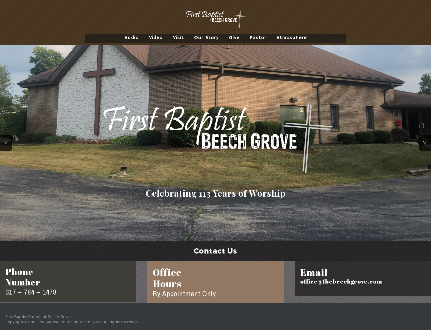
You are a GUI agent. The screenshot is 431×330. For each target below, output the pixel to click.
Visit (178, 38)
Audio (132, 38)
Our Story (206, 38)
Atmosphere (292, 38)
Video (156, 38)
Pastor (258, 38)
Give (234, 38)
